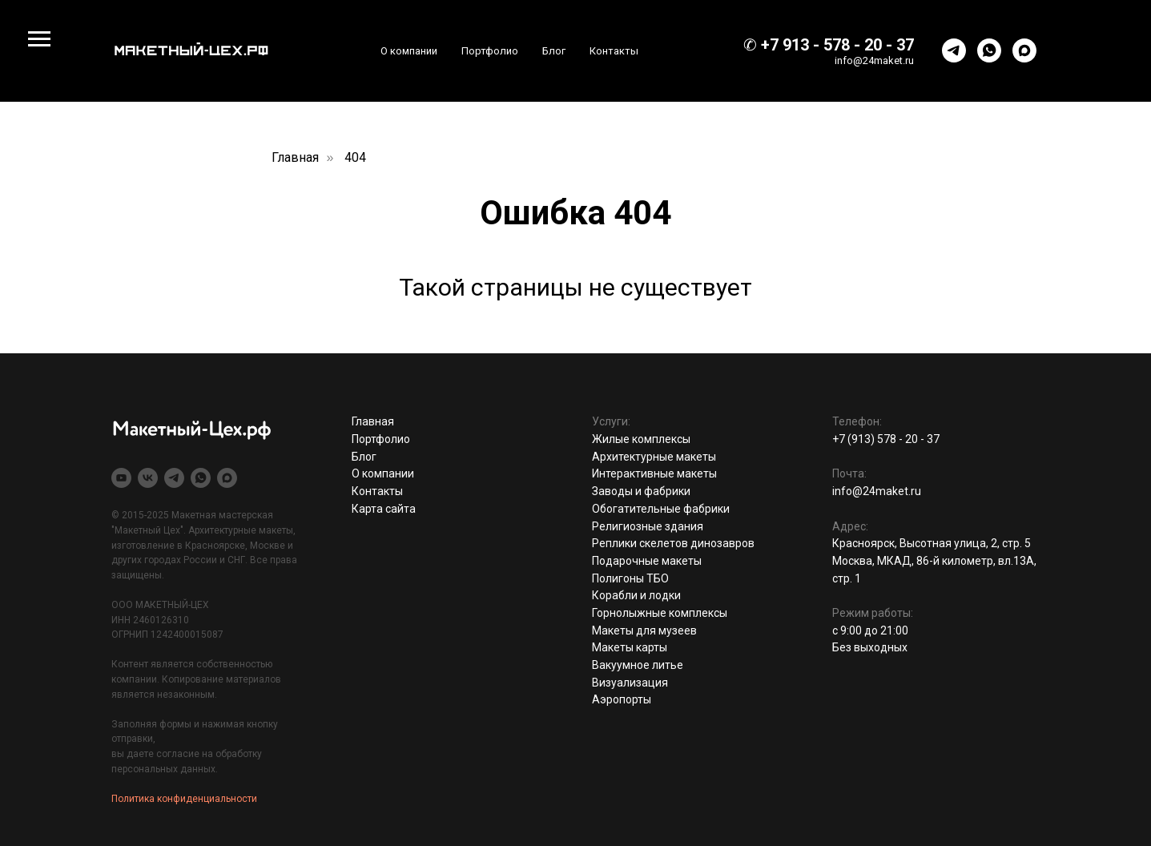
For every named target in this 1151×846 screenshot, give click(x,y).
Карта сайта (384, 508)
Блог (553, 51)
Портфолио (489, 51)
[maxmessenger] (1024, 50)
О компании (408, 51)
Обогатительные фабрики (661, 508)
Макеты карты (629, 647)
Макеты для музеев (644, 630)
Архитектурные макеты (654, 456)
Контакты (614, 51)
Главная (295, 157)
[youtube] (121, 478)
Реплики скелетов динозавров (673, 543)
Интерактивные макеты (654, 473)
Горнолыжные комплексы (659, 612)
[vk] (148, 478)
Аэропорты (621, 699)
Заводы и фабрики (641, 491)
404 (355, 157)
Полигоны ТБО (630, 578)
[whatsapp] (989, 50)
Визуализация (630, 682)
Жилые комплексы (641, 439)
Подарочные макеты (647, 560)
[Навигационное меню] (39, 39)
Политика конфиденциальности (184, 798)
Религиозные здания (647, 526)
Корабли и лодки (636, 595)
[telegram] (954, 50)
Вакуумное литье (637, 665)
